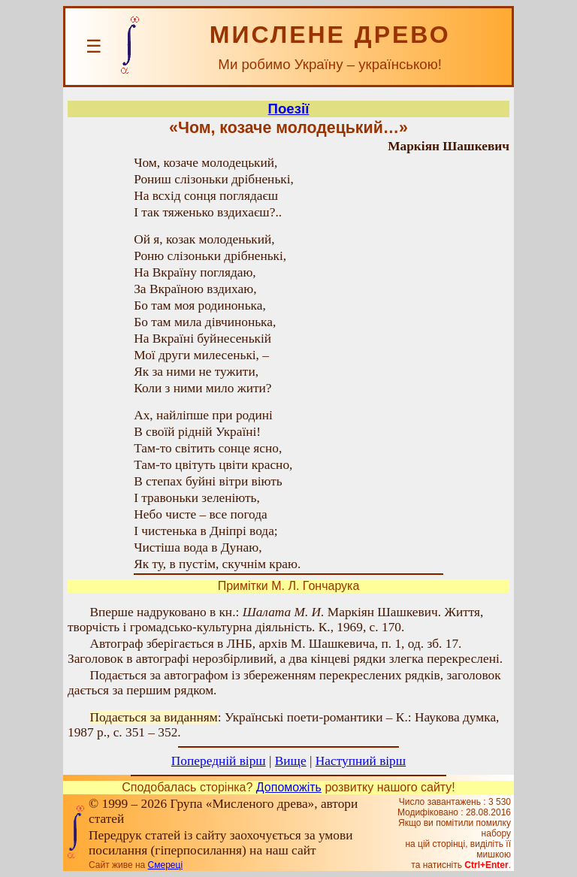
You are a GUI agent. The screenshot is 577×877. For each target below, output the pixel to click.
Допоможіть (289, 787)
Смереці (165, 865)
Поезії (289, 108)
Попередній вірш (218, 761)
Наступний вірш (361, 761)
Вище (291, 761)
